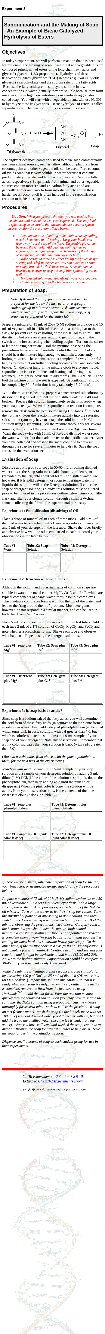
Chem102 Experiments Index (60, 1081)
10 (81, 1077)
